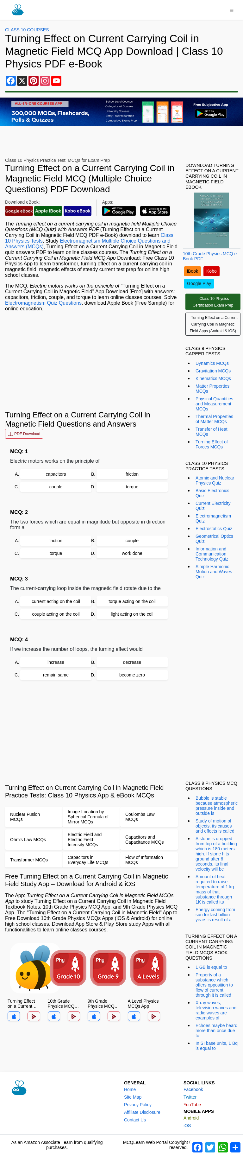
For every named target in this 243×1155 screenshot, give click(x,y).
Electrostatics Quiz (214, 528)
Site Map (132, 1097)
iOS (187, 1125)
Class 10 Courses (27, 29)
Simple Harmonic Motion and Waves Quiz (214, 571)
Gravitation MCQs (213, 370)
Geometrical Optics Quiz (214, 539)
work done (132, 553)
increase (55, 662)
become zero (132, 674)
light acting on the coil (132, 614)
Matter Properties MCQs (212, 389)
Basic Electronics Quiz (212, 493)
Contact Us (135, 1119)
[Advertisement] (91, 361)
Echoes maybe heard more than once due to (216, 1030)
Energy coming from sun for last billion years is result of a (215, 914)
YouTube (192, 1104)
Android (191, 1117)
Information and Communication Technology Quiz (212, 554)
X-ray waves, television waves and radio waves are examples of (216, 1010)
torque (132, 486)
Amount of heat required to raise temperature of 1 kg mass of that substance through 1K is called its (215, 889)
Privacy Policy (138, 1104)
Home (130, 1089)
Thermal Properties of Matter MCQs (214, 419)
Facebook (193, 1089)
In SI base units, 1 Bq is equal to (217, 1046)
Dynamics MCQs (212, 363)
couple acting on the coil (55, 614)
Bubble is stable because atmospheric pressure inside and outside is (217, 806)
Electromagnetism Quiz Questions (43, 303)
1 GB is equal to (211, 967)
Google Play (199, 283)
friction (132, 474)
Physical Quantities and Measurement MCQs (214, 403)
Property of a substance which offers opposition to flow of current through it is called (214, 985)
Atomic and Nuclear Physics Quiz (215, 480)
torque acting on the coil (132, 601)
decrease (132, 662)
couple (55, 486)
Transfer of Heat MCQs (211, 432)
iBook (192, 271)
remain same (56, 674)
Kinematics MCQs (213, 378)
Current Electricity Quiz (213, 506)
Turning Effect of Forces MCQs (212, 444)
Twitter (190, 1097)
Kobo (211, 271)
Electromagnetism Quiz (213, 518)
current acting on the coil (56, 601)
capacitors (56, 474)
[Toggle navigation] (231, 9)
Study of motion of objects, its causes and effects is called (215, 826)
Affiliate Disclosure (142, 1112)
